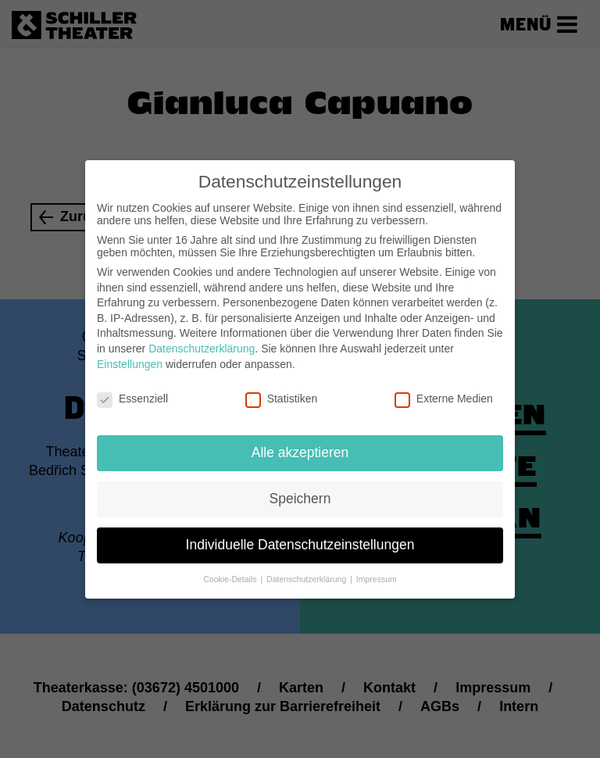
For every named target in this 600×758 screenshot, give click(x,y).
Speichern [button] (300, 487)
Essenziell (132, 388)
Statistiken (281, 388)
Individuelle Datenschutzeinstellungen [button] (300, 534)
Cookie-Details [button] (231, 568)
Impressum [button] (376, 568)
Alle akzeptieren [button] (300, 441)
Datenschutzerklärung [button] (307, 568)
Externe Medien (444, 388)
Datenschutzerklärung (201, 337)
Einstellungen (129, 353)
